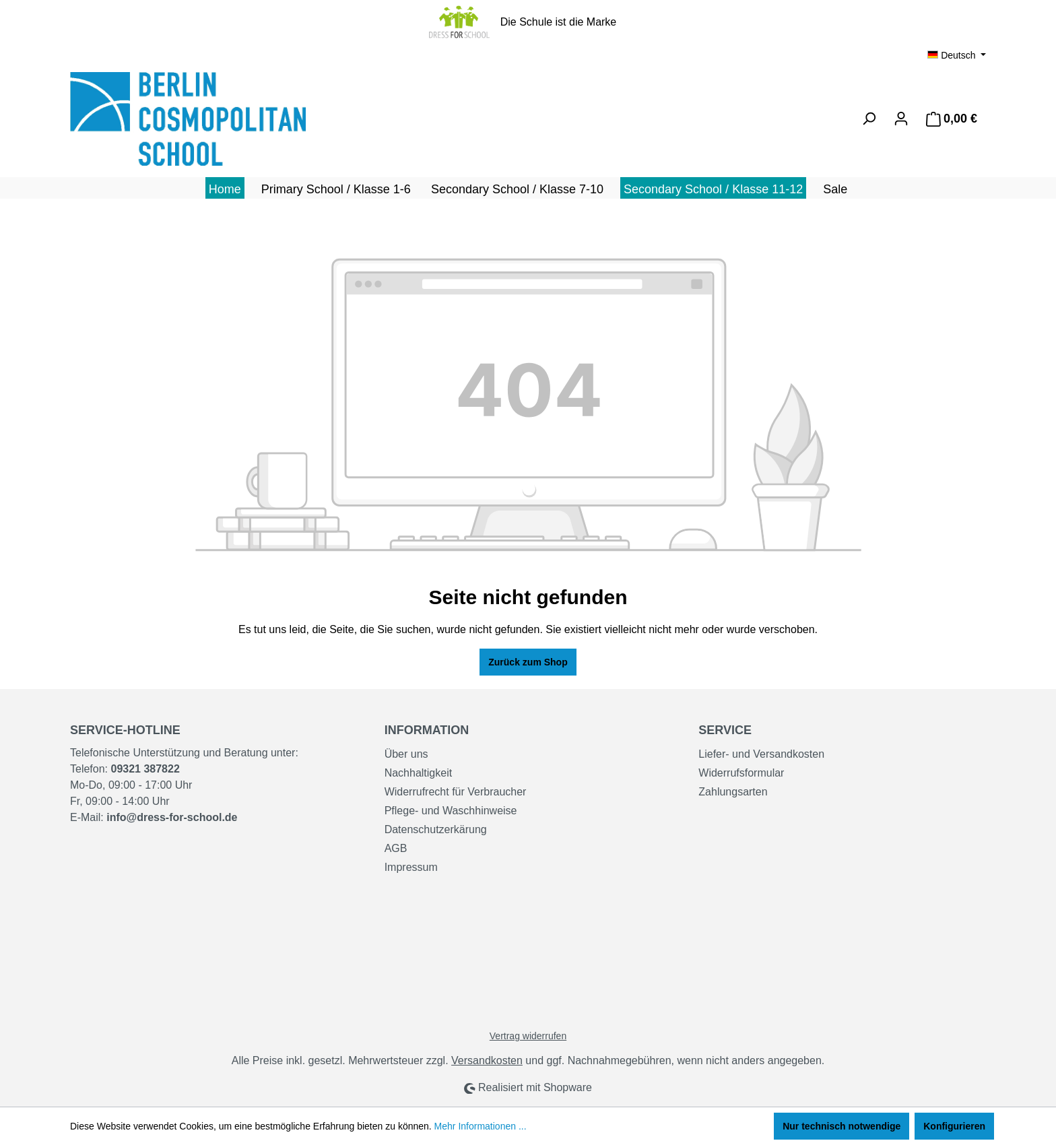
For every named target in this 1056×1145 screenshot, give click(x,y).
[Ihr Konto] (901, 118)
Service (725, 730)
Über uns (406, 754)
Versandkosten (487, 1060)
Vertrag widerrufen (528, 1035)
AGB (396, 848)
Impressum (411, 867)
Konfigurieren (954, 1126)
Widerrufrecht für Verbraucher (456, 791)
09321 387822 (144, 769)
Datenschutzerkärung (436, 829)
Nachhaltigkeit (419, 773)
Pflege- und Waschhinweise (451, 810)
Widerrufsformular (741, 773)
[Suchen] (869, 118)
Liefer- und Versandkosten (761, 754)
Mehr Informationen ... (480, 1126)
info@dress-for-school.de (171, 817)
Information (427, 730)
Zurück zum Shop (527, 662)
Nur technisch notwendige (841, 1126)
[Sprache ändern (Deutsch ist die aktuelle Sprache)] (956, 55)
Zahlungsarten (732, 791)
